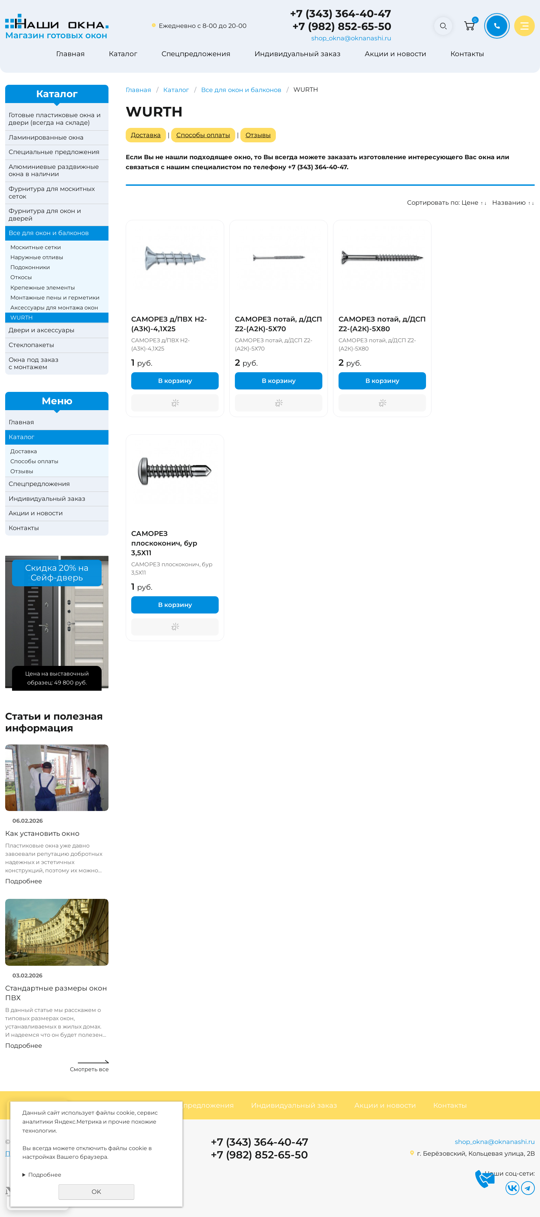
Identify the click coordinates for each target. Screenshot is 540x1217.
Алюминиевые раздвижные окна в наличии (54, 170)
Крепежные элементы (42, 287)
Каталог (123, 54)
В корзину (175, 381)
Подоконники (30, 267)
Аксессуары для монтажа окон (54, 307)
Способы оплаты (34, 461)
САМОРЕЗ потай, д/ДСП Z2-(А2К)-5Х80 (382, 324)
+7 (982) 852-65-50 (339, 26)
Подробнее (23, 881)
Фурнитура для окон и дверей (45, 214)
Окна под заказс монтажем (34, 363)
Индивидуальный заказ (298, 54)
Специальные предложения (54, 152)
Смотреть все (89, 1069)
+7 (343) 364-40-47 (338, 13)
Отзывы (21, 471)
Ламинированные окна (46, 137)
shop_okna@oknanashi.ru (349, 38)
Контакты (467, 54)
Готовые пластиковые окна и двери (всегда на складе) (55, 118)
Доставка (23, 451)
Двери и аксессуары (41, 330)
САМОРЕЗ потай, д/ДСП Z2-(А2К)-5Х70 (278, 324)
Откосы (21, 277)
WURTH (21, 317)
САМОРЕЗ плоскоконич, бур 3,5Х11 (164, 543)
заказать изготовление (367, 157)
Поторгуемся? (175, 403)
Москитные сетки (35, 247)
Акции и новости (395, 54)
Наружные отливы (36, 257)
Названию (509, 202)
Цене (469, 202)
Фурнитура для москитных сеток (52, 192)
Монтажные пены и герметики (55, 297)
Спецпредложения (196, 54)
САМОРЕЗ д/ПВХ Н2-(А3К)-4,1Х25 (169, 324)
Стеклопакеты (31, 345)
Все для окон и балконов (49, 233)
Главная (70, 54)
